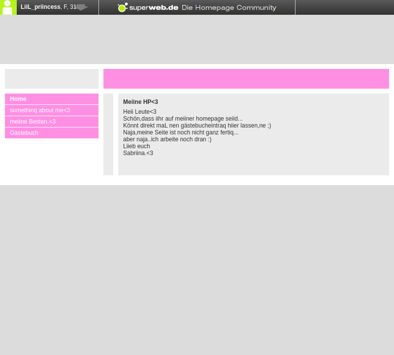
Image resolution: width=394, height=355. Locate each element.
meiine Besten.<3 (33, 121)
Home (18, 99)
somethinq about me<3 (40, 110)
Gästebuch (24, 132)
